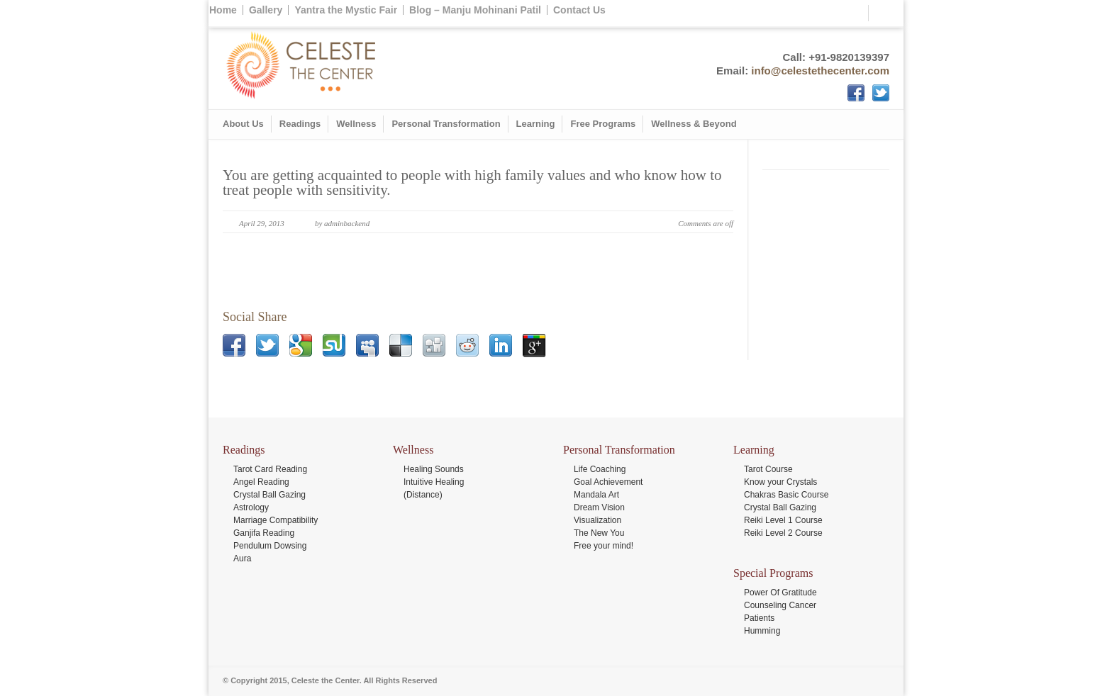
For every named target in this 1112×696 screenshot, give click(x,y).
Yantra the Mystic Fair (345, 10)
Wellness (356, 123)
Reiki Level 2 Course (783, 533)
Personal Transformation (445, 123)
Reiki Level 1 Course (783, 520)
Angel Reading (261, 482)
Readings (300, 123)
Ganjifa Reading (263, 533)
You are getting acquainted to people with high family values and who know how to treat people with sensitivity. (472, 182)
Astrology (251, 507)
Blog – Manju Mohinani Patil (475, 10)
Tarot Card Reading (270, 469)
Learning (535, 123)
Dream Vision (599, 507)
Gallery (265, 10)
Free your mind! (603, 546)
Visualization (597, 520)
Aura (242, 558)
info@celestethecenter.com (820, 70)
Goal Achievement (608, 482)
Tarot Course (768, 469)
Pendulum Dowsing (269, 546)
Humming (762, 631)
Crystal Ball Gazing (269, 495)
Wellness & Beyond (693, 123)
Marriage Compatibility (275, 520)
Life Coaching (600, 469)
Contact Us (579, 10)
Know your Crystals (780, 482)
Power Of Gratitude (780, 592)
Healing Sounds (434, 469)
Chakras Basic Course (786, 495)
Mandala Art (596, 495)
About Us (243, 123)
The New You (599, 533)
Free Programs (602, 123)
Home (223, 10)
